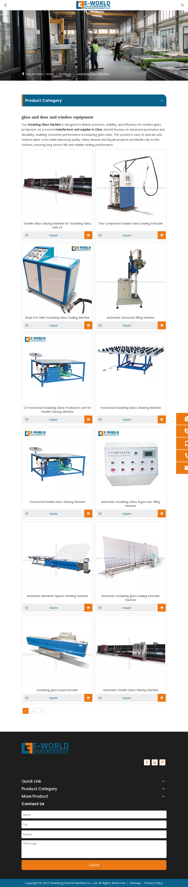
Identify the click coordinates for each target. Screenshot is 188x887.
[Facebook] (147, 762)
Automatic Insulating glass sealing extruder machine (130, 598)
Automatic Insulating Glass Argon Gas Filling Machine (130, 504)
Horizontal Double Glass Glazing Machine (57, 502)
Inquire (40, 235)
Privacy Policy (153, 883)
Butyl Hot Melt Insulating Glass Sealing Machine (57, 317)
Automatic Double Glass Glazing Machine (130, 690)
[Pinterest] (162, 762)
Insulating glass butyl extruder (57, 690)
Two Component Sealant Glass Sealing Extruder (130, 223)
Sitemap (135, 883)
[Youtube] (155, 762)
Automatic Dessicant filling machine (130, 317)
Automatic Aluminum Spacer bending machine (57, 596)
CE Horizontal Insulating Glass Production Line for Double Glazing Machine (57, 409)
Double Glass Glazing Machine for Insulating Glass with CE (57, 225)
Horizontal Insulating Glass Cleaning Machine (131, 408)
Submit (94, 865)
